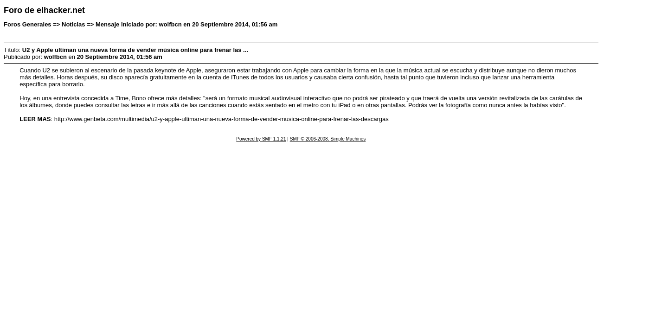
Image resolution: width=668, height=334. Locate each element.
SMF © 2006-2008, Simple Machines (328, 138)
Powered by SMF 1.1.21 (261, 138)
